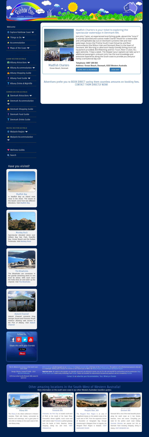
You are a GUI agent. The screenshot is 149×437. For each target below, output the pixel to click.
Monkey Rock (25, 241)
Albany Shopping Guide (19, 73)
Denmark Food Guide (18, 114)
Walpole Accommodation (20, 138)
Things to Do (16, 37)
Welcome (11, 27)
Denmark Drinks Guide (18, 119)
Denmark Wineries (117, 423)
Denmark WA (84, 367)
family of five (71, 367)
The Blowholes (24, 282)
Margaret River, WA (92, 410)
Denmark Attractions (19, 95)
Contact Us (71, 376)
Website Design (47, 367)
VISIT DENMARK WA (122, 428)
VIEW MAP (115, 70)
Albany (13, 414)
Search (11, 155)
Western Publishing (23, 373)
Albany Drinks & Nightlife (19, 83)
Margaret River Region (88, 414)
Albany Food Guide (19, 78)
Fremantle (57, 421)
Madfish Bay (25, 203)
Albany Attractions (18, 62)
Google (74, 373)
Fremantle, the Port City (50, 414)
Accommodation (16, 43)
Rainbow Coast (104, 367)
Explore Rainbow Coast (20, 32)
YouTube (129, 373)
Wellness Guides (16, 150)
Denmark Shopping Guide (20, 109)
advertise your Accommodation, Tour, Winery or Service (96, 376)
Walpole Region (17, 131)
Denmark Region (107, 368)
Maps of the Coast (18, 48)
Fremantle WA (57, 410)
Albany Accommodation (21, 68)
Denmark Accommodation (20, 102)
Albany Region (97, 368)
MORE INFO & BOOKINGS (87, 70)
